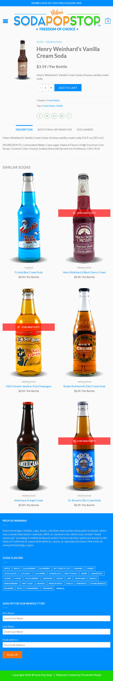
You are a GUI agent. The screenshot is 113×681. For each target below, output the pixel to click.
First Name (8, 613)
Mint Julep (27, 583)
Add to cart (68, 87)
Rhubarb (8, 588)
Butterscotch (62, 568)
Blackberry (29, 568)
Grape (84, 573)
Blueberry (44, 568)
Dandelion (55, 573)
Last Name (8, 626)
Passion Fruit (56, 583)
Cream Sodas (53, 42)
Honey (18, 578)
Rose (19, 588)
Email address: (10, 639)
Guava (7, 578)
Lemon (59, 578)
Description (24, 129)
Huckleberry (32, 578)
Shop (40, 42)
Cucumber (39, 573)
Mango (93, 578)
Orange (41, 583)
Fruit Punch (70, 573)
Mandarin (80, 578)
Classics (28, 267)
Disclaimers (85, 129)
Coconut (25, 573)
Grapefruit (97, 573)
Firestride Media (91, 674)
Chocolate (10, 573)
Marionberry (11, 583)
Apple (7, 568)
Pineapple (82, 583)
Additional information (54, 129)
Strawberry (32, 588)
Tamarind (47, 588)
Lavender (47, 578)
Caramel (78, 568)
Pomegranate (97, 583)
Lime (69, 578)
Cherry (90, 568)
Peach (69, 583)
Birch (17, 568)
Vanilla (59, 105)
